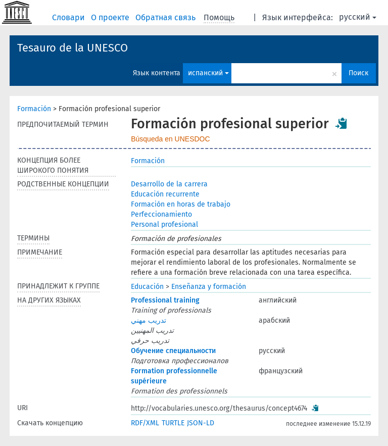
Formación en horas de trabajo (180, 204)
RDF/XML (145, 423)
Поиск (358, 73)
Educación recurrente (165, 194)
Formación (34, 109)
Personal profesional (164, 224)
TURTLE (173, 423)
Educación (147, 286)
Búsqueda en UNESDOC (170, 139)
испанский (208, 73)
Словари (69, 17)
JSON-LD (200, 423)
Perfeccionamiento (161, 214)
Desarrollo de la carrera (169, 184)
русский (357, 17)
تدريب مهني (148, 320)
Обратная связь (166, 17)
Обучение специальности (173, 350)
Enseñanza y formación (208, 286)
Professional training (165, 300)
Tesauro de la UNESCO (72, 48)
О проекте (111, 17)
